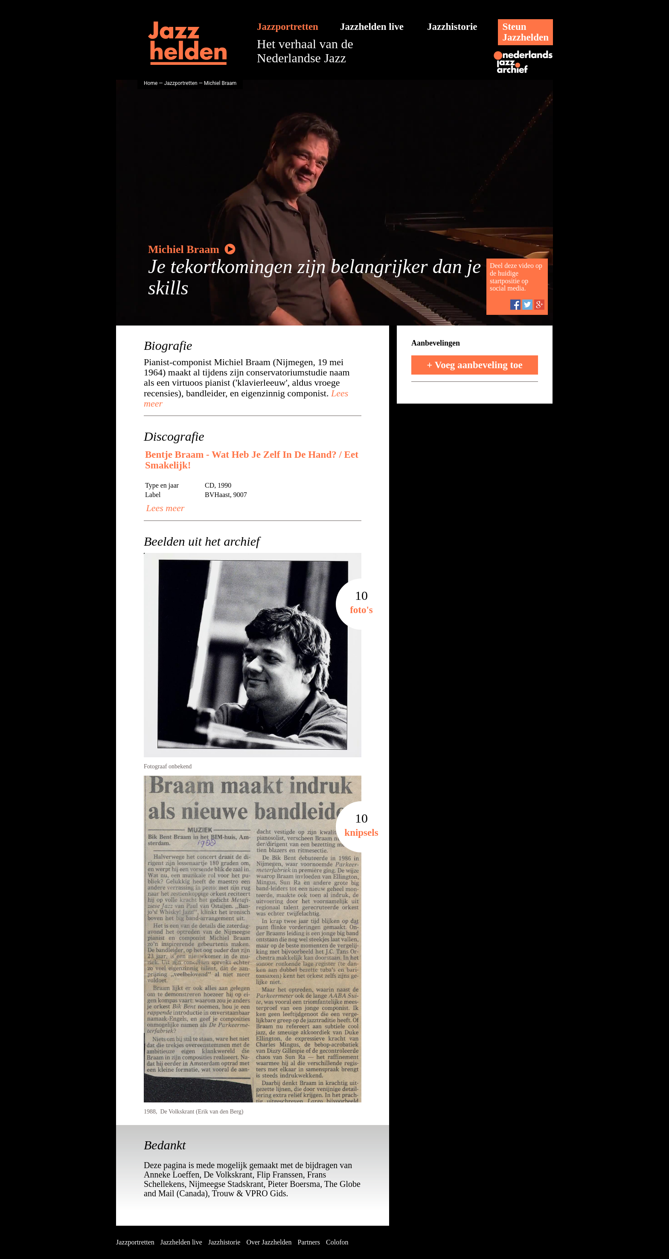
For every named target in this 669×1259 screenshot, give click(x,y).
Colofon (337, 1242)
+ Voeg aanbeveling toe (475, 365)
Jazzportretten (287, 26)
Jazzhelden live (372, 26)
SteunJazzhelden (525, 32)
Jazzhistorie (452, 26)
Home (150, 83)
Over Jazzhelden (268, 1242)
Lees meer (164, 508)
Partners (309, 1242)
